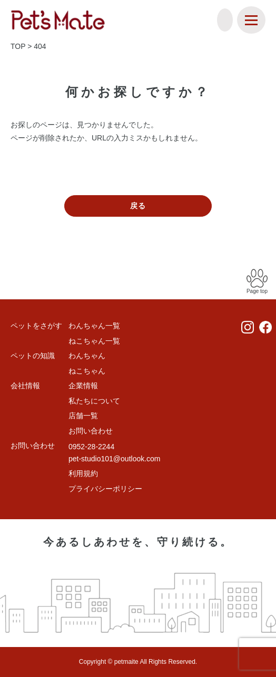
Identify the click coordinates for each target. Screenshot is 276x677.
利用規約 (83, 473)
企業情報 (83, 385)
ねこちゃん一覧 (94, 341)
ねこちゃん (86, 371)
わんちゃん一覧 (94, 325)
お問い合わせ (90, 431)
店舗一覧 (83, 415)
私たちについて (94, 401)
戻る (137, 205)
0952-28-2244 (91, 446)
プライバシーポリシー (105, 488)
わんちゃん (86, 355)
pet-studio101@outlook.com (114, 458)
